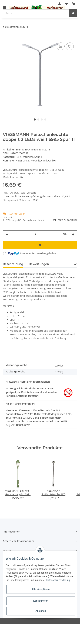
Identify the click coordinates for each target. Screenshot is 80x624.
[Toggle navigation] (4, 6)
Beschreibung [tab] (13, 264)
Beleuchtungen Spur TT (30, 156)
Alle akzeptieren (40, 589)
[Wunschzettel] (66, 3)
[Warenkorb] (73, 3)
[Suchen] (36, 13)
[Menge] (35, 234)
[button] (75, 266)
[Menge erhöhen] (73, 234)
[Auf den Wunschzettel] (70, 46)
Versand (31, 192)
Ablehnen (40, 610)
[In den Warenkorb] (5, 36)
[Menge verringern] (7, 234)
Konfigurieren (40, 600)
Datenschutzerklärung (58, 580)
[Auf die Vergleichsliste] (61, 46)
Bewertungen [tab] (39, 264)
